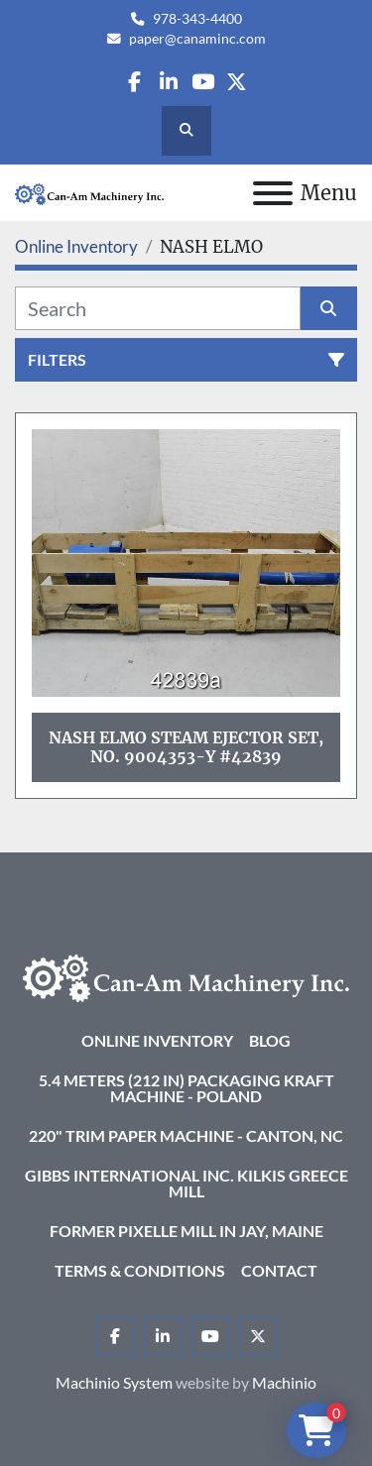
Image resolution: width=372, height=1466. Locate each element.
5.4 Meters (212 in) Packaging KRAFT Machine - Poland (186, 1088)
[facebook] (134, 81)
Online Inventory (157, 1040)
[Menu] (273, 193)
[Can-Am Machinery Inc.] (186, 975)
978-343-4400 (197, 19)
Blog (270, 1040)
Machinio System (114, 1382)
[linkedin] (168, 81)
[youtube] (202, 81)
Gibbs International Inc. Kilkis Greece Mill (186, 1183)
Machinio (284, 1382)
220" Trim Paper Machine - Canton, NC (186, 1135)
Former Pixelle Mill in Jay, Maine (186, 1230)
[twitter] (236, 81)
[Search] (158, 308)
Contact (279, 1270)
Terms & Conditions (140, 1270)
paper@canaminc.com (197, 39)
